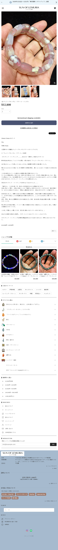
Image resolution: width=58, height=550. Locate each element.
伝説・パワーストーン (12, 345)
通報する (54, 231)
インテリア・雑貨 (11, 360)
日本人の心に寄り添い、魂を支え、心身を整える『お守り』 (23, 304)
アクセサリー (10, 335)
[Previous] (2, 48)
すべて (7, 241)
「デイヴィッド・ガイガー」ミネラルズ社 (18, 309)
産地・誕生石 (10, 340)
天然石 (8, 330)
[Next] (56, 48)
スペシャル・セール (11, 365)
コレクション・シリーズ (13, 350)
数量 (2, 109)
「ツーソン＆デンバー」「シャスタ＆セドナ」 (18, 314)
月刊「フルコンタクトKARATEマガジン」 (18, 370)
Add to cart (29, 123)
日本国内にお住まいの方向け (29, 128)
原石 (7, 319)
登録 (53, 444)
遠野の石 (8, 355)
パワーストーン (10, 324)
